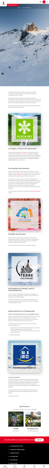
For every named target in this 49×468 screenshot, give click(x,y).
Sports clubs (12, 463)
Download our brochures (16, 449)
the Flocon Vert (24, 152)
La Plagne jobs (13, 456)
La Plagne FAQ (13, 459)
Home (20, 7)
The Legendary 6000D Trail (33, 428)
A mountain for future (15, 446)
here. (19, 334)
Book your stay (13, 5)
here (30, 245)
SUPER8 (16, 428)
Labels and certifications (26, 7)
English (40, 1)
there (34, 245)
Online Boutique (13, 453)
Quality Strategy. (16, 174)
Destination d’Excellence (35, 191)
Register (39, 439)
